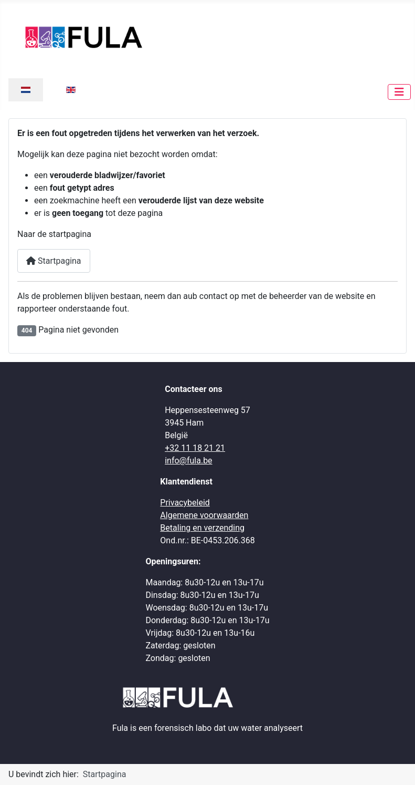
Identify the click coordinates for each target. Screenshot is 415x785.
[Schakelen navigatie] (399, 92)
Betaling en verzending (202, 528)
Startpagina (53, 261)
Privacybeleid (184, 503)
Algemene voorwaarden (204, 515)
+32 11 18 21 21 (195, 448)
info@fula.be (188, 461)
